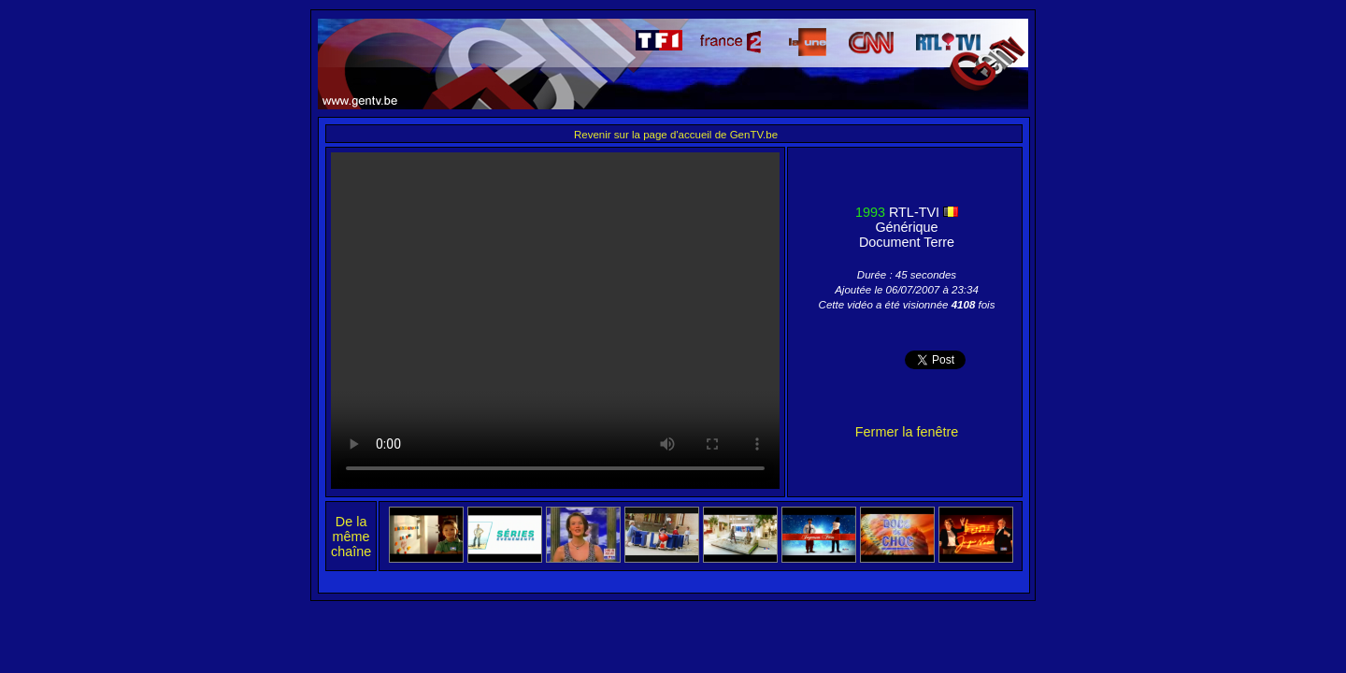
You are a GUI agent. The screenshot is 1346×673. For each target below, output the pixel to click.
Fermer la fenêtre (906, 431)
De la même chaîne (351, 536)
